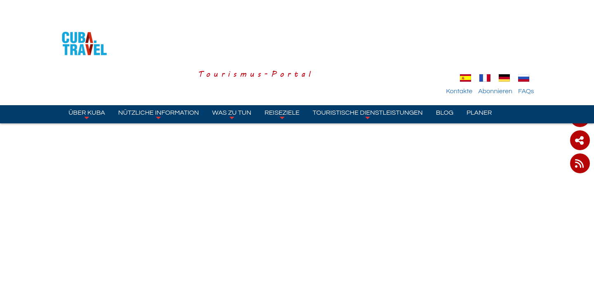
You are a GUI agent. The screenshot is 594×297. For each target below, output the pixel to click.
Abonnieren (498, 42)
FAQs (529, 42)
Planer (479, 64)
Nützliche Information (158, 66)
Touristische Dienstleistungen (368, 66)
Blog (444, 64)
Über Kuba (86, 66)
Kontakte (462, 42)
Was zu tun (231, 66)
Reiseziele (281, 66)
